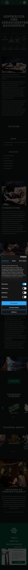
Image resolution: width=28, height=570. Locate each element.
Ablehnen (14, 312)
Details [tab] (14, 261)
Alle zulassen (14, 303)
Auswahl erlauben (14, 307)
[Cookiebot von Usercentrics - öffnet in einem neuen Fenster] (20, 257)
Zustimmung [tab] (5, 261)
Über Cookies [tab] (22, 261)
